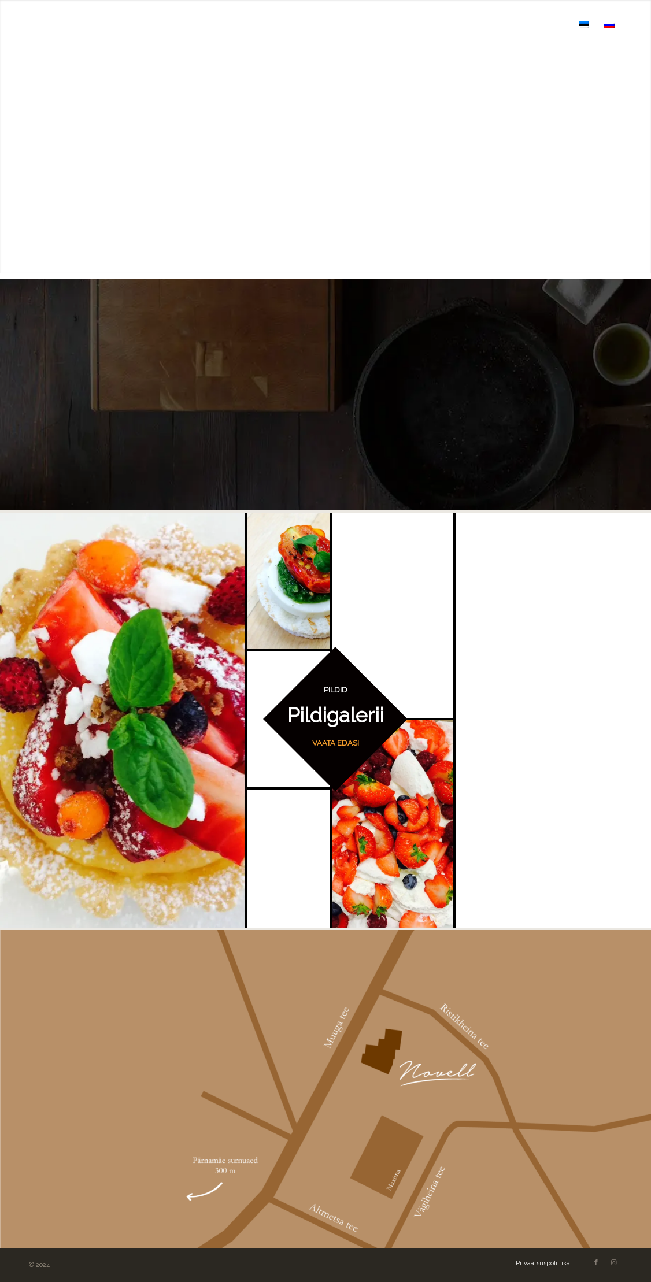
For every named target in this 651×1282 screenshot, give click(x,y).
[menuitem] (293, 24)
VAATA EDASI (335, 743)
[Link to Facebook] (596, 1263)
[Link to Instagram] (613, 1263)
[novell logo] (85, 24)
